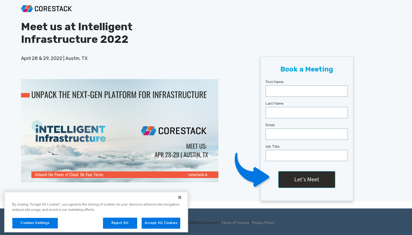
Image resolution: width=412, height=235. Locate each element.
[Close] (180, 197)
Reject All (119, 223)
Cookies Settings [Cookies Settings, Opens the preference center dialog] (34, 223)
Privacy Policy (263, 222)
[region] (96, 212)
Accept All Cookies (161, 223)
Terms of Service (235, 222)
